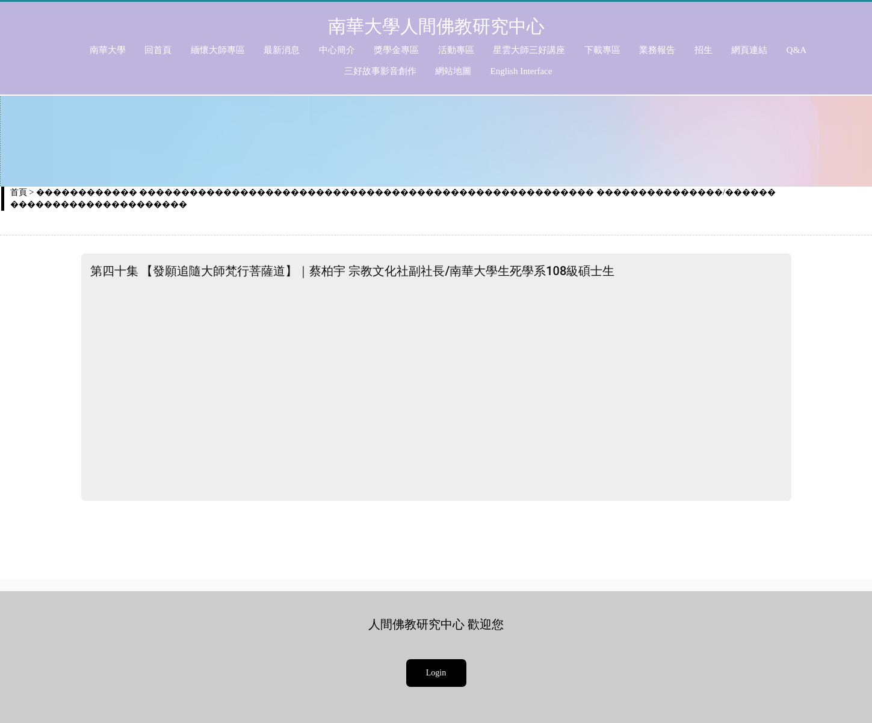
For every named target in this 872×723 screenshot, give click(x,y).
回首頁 (158, 50)
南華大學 (108, 50)
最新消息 (282, 50)
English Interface (521, 71)
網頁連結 (749, 50)
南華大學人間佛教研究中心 (436, 26)
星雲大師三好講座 (529, 50)
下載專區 (602, 50)
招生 (703, 50)
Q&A (796, 50)
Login (436, 672)
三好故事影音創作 (380, 71)
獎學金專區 (396, 50)
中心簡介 (337, 50)
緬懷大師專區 (218, 50)
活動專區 (456, 50)
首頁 (18, 192)
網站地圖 (453, 71)
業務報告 (657, 50)
